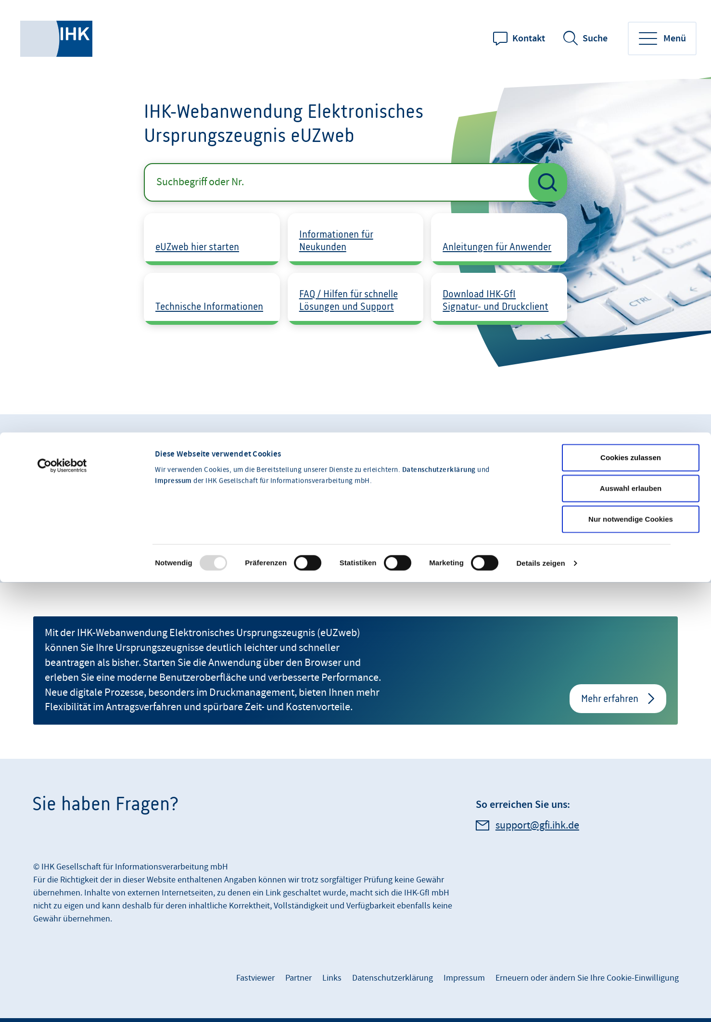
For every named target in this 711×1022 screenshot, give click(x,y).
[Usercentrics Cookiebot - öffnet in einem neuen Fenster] (62, 394)
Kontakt (528, 38)
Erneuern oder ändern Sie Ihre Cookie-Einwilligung (587, 978)
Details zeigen (540, 492)
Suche (595, 38)
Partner (298, 978)
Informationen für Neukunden (336, 240)
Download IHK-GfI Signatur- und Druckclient (495, 300)
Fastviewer (255, 978)
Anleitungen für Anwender (497, 247)
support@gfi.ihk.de (537, 825)
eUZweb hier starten (197, 247)
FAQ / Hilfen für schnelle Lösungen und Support (348, 300)
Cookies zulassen (630, 386)
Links (332, 978)
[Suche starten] (548, 182)
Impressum (173, 410)
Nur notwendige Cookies (630, 448)
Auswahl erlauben (630, 417)
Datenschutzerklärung (439, 399)
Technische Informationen (209, 306)
